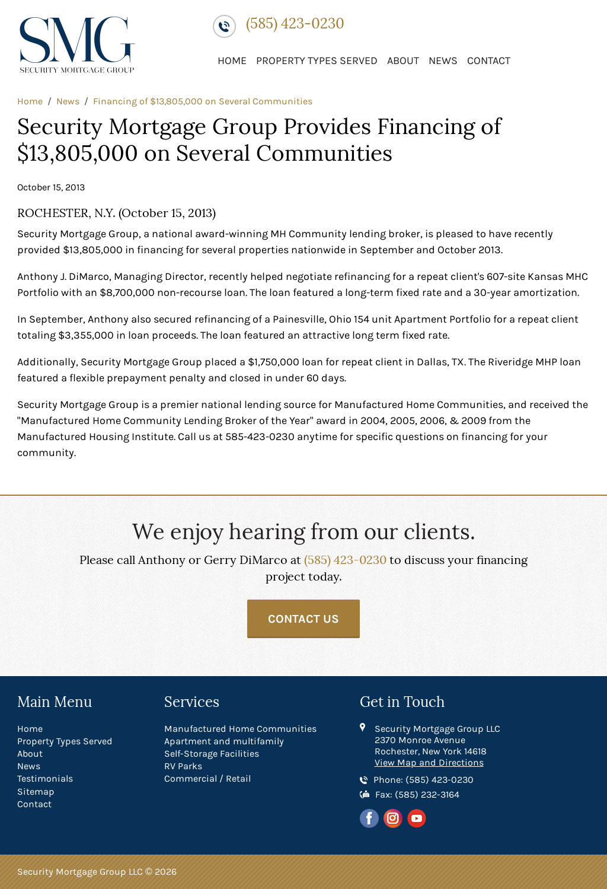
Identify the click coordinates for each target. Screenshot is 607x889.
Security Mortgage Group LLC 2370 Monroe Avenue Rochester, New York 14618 (437, 740)
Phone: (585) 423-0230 (423, 779)
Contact (488, 60)
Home (232, 60)
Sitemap (36, 791)
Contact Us (303, 619)
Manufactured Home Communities (240, 728)
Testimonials (45, 778)
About (403, 60)
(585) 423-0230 (295, 24)
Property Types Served (317, 60)
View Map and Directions (429, 762)
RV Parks (183, 766)
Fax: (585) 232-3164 (417, 794)
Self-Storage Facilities (211, 753)
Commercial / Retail (207, 778)
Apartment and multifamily (224, 741)
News (443, 60)
